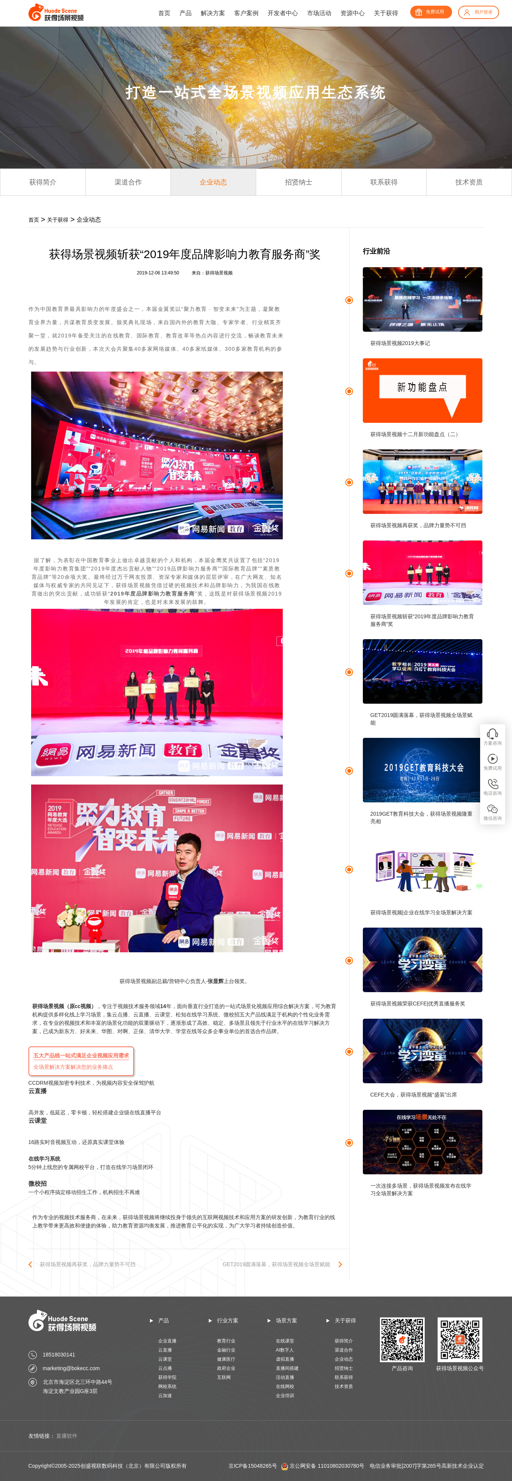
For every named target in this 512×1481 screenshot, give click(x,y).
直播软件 (66, 1436)
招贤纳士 (298, 182)
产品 (186, 13)
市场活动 (319, 13)
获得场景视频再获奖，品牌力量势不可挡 (87, 1264)
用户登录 (483, 12)
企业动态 (213, 182)
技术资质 (469, 182)
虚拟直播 (285, 1359)
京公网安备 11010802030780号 (327, 1466)
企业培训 (285, 1395)
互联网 (224, 1377)
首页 (164, 13)
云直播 (165, 1350)
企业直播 (167, 1341)
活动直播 (285, 1377)
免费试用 (435, 11)
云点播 (165, 1368)
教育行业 (226, 1341)
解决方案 (213, 13)
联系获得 (384, 182)
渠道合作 (128, 182)
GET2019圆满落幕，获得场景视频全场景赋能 (277, 1264)
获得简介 (43, 182)
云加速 (165, 1395)
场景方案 (286, 1320)
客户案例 (246, 13)
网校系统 (167, 1386)
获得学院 (167, 1377)
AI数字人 (285, 1350)
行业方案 (227, 1320)
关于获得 (386, 13)
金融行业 (226, 1350)
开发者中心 (283, 13)
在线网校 (285, 1386)
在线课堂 (285, 1341)
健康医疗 (226, 1359)
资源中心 (352, 13)
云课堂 (165, 1359)
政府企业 (226, 1368)
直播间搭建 (287, 1368)
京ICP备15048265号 (252, 1466)
